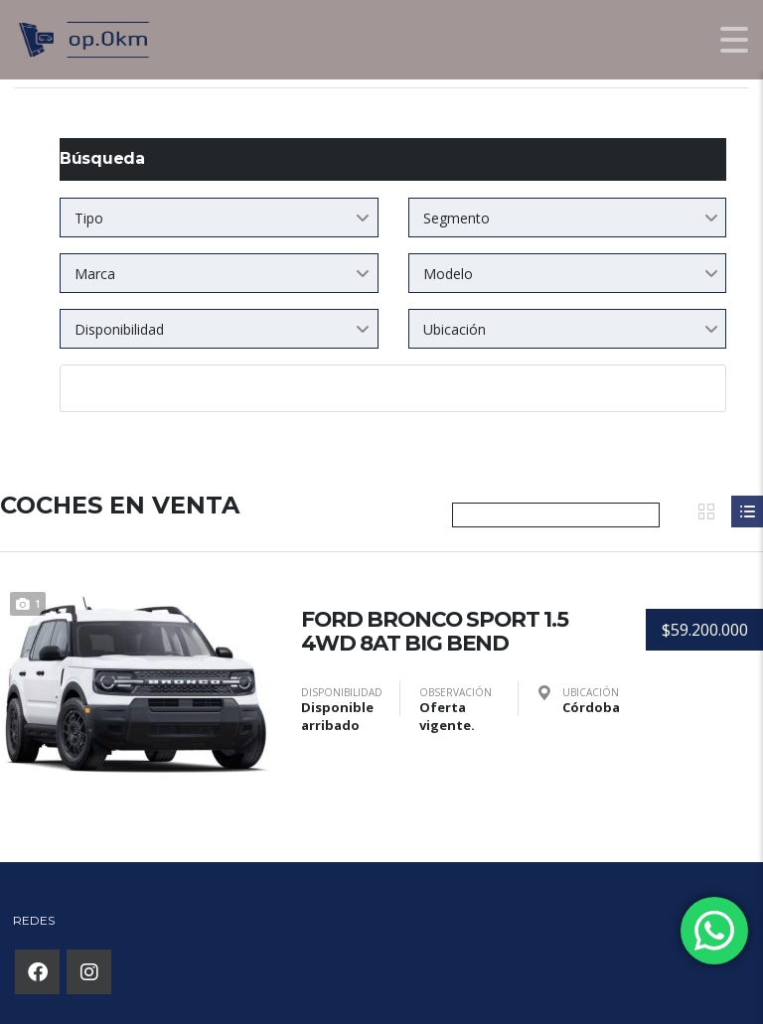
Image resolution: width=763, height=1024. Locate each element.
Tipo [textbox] (89, 218)
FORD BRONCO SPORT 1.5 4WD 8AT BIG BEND (436, 630)
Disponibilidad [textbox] (119, 329)
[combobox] (219, 217)
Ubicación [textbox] (454, 329)
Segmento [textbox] (456, 218)
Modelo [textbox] (448, 273)
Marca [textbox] (95, 273)
